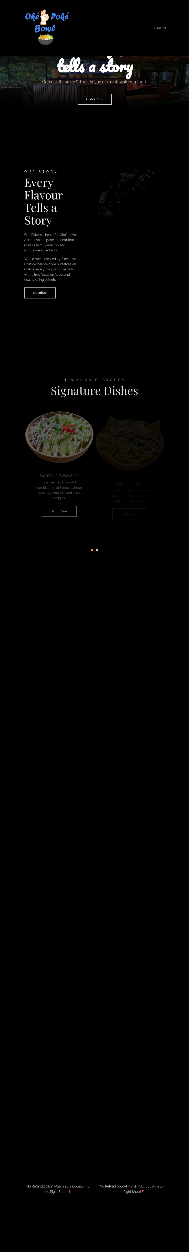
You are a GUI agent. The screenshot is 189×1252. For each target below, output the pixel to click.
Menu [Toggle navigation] (161, 28)
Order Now (94, 99)
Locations (40, 294)
